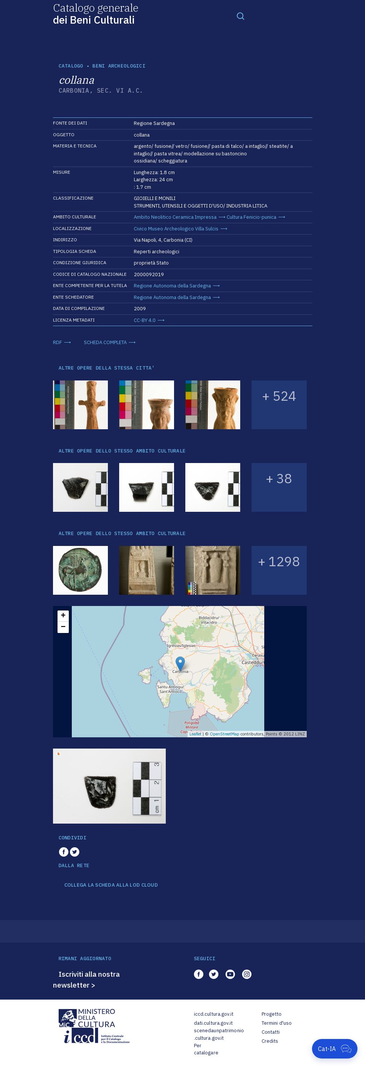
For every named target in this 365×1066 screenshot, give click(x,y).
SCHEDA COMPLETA (105, 342)
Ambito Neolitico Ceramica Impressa (175, 217)
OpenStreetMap (224, 734)
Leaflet (195, 734)
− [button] (63, 627)
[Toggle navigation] (240, 15)
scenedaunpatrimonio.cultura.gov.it (219, 1034)
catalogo (71, 66)
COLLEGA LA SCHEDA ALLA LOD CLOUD (111, 885)
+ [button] (63, 616)
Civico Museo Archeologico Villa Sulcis (176, 229)
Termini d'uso (277, 1023)
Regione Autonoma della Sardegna (172, 286)
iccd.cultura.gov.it (213, 1014)
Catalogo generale (95, 13)
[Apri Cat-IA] (334, 1048)
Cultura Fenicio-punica (251, 217)
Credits (270, 1041)
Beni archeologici (118, 66)
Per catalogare (206, 1049)
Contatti (271, 1032)
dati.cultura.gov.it (213, 1023)
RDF (57, 342)
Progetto (272, 1014)
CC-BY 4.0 (145, 320)
